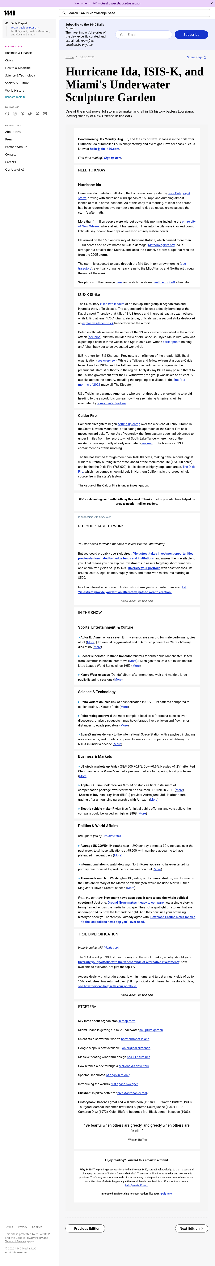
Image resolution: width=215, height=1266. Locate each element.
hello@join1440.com (104, 149)
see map (147, 443)
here (119, 282)
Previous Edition (85, 1228)
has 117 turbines (138, 1057)
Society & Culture (17, 83)
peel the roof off (164, 282)
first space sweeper (124, 1084)
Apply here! (166, 1193)
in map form (126, 1021)
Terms (9, 1227)
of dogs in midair (117, 1075)
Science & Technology (20, 75)
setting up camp (129, 424)
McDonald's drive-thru (134, 1066)
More (90, 642)
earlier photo (172, 342)
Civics (9, 60)
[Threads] (22, 113)
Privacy (22, 1227)
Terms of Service (15, 1241)
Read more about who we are (120, 3)
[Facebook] (7, 113)
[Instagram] (14, 113)
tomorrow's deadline (111, 403)
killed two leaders (112, 304)
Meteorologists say (161, 245)
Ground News (112, 836)
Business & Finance (18, 53)
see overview (106, 360)
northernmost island (135, 1039)
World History (14, 90)
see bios (94, 337)
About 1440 (13, 132)
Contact (10, 154)
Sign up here (112, 158)
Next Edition (192, 1228)
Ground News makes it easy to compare (136, 902)
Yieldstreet (111, 948)
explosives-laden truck (97, 323)
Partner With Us (16, 147)
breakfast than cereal (132, 1093)
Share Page (196, 57)
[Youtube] (45, 113)
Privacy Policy (34, 1238)
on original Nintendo (136, 1048)
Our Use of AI (14, 169)
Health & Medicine (18, 68)
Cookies (37, 1227)
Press (9, 139)
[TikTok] (30, 113)
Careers (10, 162)
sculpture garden (151, 1030)
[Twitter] (37, 113)
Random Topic (15, 97)
